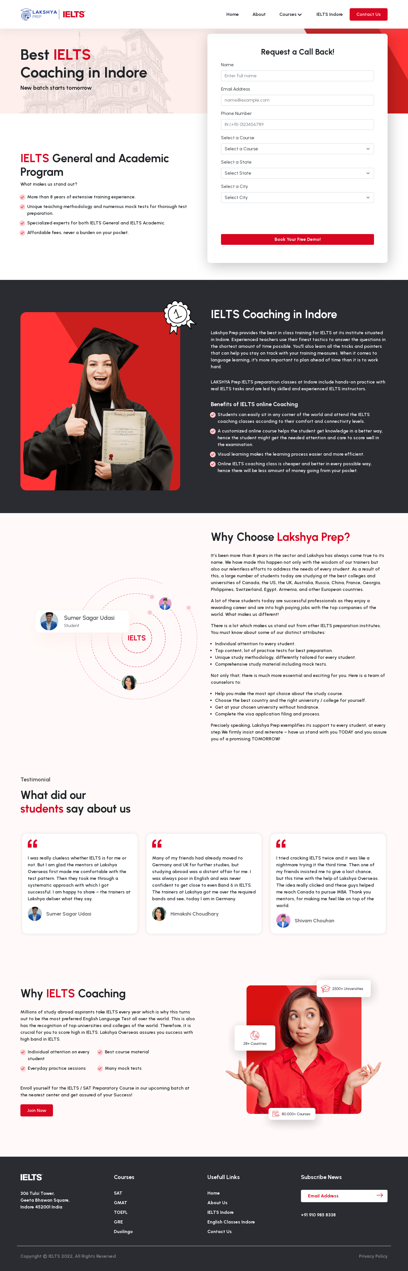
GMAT (120, 1202)
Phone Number (236, 113)
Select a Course (237, 137)
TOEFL (121, 1212)
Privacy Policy (373, 1256)
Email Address (235, 89)
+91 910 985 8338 (318, 1215)
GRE (118, 1222)
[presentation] (264, 218)
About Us (217, 1202)
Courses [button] (290, 14)
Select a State (236, 162)
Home (232, 14)
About (259, 14)
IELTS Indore (329, 14)
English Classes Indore (231, 1222)
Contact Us (368, 14)
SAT (118, 1193)
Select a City (234, 186)
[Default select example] (297, 148)
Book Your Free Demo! (298, 239)
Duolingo (123, 1231)
